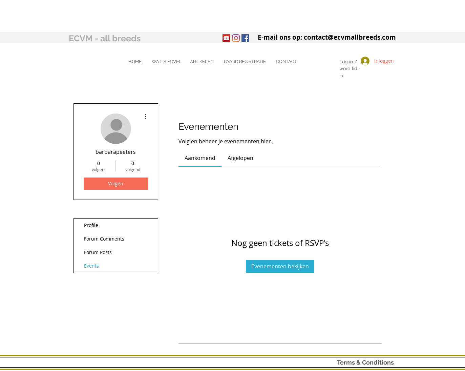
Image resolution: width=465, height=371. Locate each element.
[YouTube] (226, 38)
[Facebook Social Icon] (245, 38)
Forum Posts (98, 252)
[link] (200, 158)
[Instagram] (236, 38)
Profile (91, 225)
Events (91, 266)
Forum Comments (104, 238)
